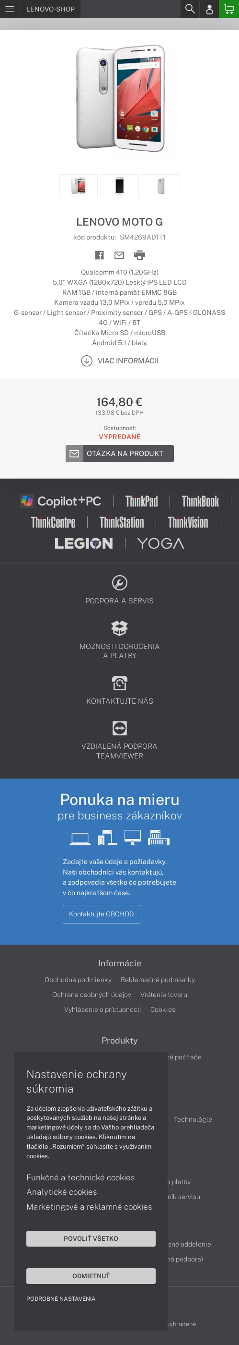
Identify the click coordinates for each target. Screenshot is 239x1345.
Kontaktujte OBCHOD (101, 914)
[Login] (209, 9)
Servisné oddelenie (181, 1244)
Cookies (162, 1009)
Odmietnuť (91, 1276)
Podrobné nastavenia (61, 1299)
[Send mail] (119, 255)
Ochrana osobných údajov (91, 994)
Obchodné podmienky (78, 980)
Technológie (193, 1119)
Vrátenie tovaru (163, 994)
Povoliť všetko (91, 1238)
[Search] (189, 9)
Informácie (119, 963)
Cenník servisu (178, 1197)
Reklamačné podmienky (158, 980)
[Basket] (229, 9)
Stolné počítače (177, 1057)
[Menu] (10, 9)
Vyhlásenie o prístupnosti (102, 1009)
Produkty (120, 1040)
